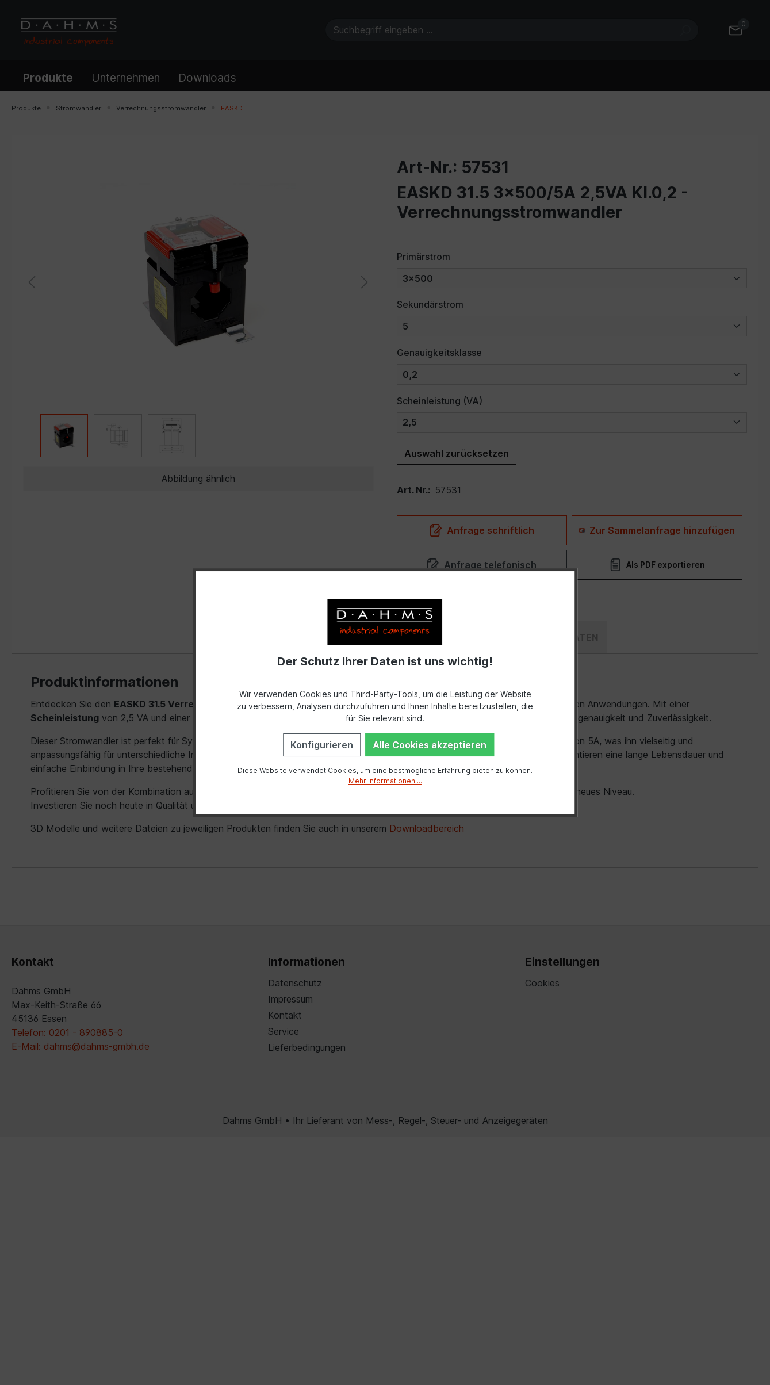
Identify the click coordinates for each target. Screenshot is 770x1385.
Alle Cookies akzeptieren (429, 745)
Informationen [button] (306, 962)
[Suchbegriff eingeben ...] (498, 29)
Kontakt (285, 1015)
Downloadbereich (426, 828)
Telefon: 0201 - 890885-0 (67, 1032)
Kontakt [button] (33, 962)
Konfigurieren (321, 745)
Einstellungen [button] (562, 962)
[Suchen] (685, 29)
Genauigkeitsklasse (439, 352)
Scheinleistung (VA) (439, 401)
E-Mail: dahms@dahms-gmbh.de (81, 1046)
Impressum (290, 999)
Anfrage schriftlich (482, 530)
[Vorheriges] (31, 281)
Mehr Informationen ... (385, 780)
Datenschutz (295, 983)
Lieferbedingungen (307, 1047)
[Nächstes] (364, 281)
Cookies (542, 983)
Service (283, 1031)
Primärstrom (423, 256)
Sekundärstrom (430, 304)
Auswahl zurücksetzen (456, 453)
